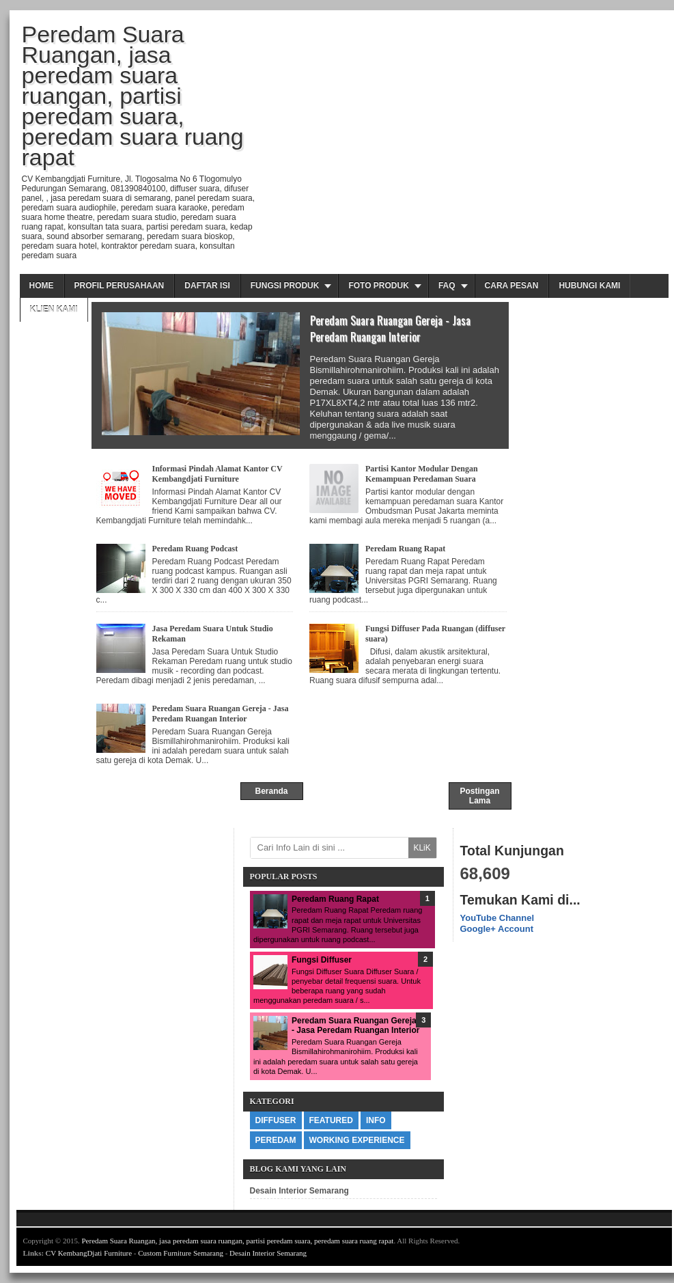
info (376, 1120)
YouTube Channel (497, 918)
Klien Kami (54, 309)
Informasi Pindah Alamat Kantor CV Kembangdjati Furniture (217, 474)
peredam (275, 1140)
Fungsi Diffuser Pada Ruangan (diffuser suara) (435, 634)
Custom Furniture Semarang (180, 1253)
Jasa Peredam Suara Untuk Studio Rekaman (212, 634)
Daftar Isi (206, 285)
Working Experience (357, 1140)
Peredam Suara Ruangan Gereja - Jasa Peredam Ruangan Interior (390, 328)
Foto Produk (378, 285)
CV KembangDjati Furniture (89, 1253)
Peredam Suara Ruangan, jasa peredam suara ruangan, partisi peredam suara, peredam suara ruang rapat (237, 1241)
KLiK (421, 848)
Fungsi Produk (285, 285)
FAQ (446, 285)
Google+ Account (497, 929)
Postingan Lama (479, 795)
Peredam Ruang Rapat (405, 548)
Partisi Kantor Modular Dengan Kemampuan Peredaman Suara (421, 474)
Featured (331, 1120)
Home (41, 285)
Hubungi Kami (589, 285)
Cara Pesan (512, 285)
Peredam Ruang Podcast (195, 548)
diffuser (275, 1120)
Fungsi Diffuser (322, 960)
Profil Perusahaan (119, 285)
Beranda (271, 791)
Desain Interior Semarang (299, 1191)
